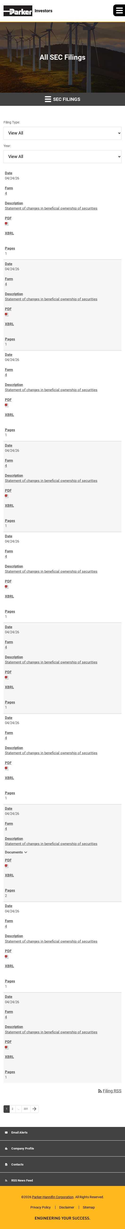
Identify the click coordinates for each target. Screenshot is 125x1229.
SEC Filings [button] (62, 99)
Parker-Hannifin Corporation (53, 1197)
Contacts (17, 1164)
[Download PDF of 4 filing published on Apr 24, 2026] (7, 223)
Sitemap (89, 1207)
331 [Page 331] (26, 1110)
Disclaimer (66, 1207)
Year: (7, 146)
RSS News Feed (22, 1180)
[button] (119, 10)
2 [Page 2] (14, 1110)
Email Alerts (19, 1132)
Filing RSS (109, 1090)
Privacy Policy (40, 1207)
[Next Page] (34, 1109)
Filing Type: (12, 122)
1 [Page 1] (8, 1110)
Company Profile (22, 1148)
